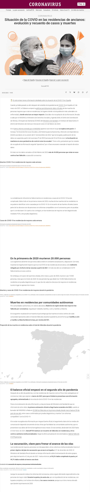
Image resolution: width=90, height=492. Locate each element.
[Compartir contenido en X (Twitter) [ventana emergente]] (70, 91)
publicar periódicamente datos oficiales (49, 108)
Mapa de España (29, 80)
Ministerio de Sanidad (50, 121)
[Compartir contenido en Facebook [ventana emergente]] (66, 91)
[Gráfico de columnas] (45, 178)
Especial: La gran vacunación (59, 80)
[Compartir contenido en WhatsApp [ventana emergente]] (78, 91)
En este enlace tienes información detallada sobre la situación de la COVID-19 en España (42, 100)
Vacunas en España (42, 80)
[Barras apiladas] (45, 467)
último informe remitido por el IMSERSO (27, 129)
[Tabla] (45, 293)
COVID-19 (62, 105)
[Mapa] (45, 354)
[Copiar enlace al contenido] (87, 91)
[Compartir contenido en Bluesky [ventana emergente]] (74, 91)
